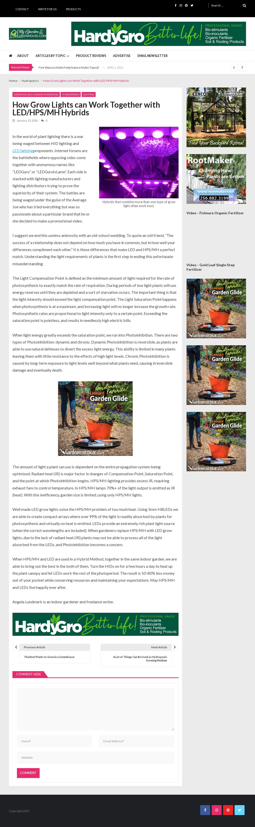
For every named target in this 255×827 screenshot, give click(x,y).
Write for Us (47, 9)
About (23, 56)
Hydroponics (70, 94)
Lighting (88, 94)
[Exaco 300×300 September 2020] (216, 117)
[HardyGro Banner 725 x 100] (158, 34)
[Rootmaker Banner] (216, 179)
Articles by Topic (50, 56)
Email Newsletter (152, 56)
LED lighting (22, 150)
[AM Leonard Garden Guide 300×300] (95, 418)
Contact (22, 9)
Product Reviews (91, 56)
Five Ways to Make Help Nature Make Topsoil (69, 67)
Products (73, 9)
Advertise (121, 56)
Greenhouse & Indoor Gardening (36, 94)
